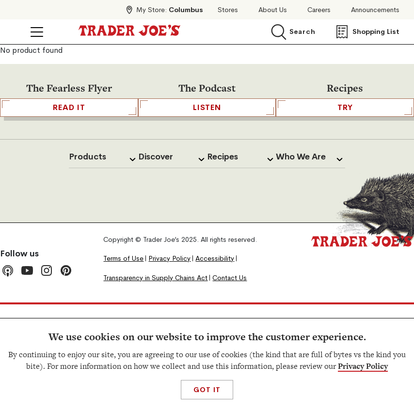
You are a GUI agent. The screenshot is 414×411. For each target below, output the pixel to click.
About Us (272, 10)
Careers (319, 10)
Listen (207, 107)
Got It (206, 389)
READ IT (69, 107)
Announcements (375, 10)
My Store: (169, 9)
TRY (345, 107)
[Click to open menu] (37, 32)
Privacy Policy (363, 366)
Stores (228, 10)
